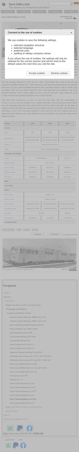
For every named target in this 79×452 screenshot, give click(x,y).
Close (71, 32)
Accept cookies (37, 73)
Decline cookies (59, 73)
